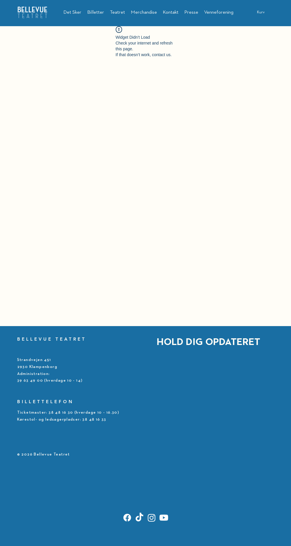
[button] (264, 12)
